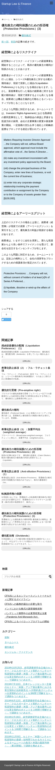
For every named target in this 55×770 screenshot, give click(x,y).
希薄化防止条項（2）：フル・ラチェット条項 (25, 369)
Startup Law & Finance (16, 3)
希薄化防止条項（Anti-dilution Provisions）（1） (26, 473)
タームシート (12, 642)
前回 (13, 41)
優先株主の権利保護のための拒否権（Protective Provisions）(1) (21, 515)
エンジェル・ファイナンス (19, 652)
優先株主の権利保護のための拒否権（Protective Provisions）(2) (21, 450)
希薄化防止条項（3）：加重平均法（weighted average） (20, 431)
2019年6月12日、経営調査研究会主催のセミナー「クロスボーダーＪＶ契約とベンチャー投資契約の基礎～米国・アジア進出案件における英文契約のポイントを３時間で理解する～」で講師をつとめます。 (28, 706)
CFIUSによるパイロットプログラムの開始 (27, 621)
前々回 (5, 41)
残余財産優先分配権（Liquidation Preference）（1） (20, 347)
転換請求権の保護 (11, 493)
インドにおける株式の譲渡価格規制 (23, 608)
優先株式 (26, 35)
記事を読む (27, 361)
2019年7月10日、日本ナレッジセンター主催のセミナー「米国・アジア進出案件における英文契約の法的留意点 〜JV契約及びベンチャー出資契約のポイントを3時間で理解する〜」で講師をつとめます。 (29, 690)
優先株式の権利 (10, 410)
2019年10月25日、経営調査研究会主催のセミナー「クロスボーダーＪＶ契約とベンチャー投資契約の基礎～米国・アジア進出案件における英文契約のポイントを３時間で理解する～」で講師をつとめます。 (29, 673)
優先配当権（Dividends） (16, 535)
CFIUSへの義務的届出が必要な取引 (23, 604)
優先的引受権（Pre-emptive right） (21, 390)
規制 (7, 637)
